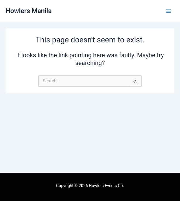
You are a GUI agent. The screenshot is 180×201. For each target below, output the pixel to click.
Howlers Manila (29, 11)
